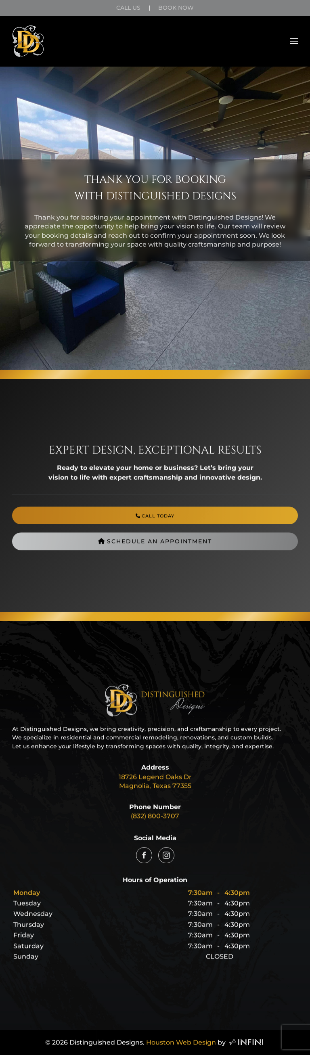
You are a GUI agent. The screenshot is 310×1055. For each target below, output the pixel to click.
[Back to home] (28, 41)
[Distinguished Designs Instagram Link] (166, 861)
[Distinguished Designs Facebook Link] (144, 861)
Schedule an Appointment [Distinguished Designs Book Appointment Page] (155, 547)
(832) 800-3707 (155, 819)
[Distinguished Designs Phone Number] (155, 522)
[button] (294, 41)
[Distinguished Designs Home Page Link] (155, 712)
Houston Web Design (181, 1046)
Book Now (176, 7)
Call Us (128, 7)
